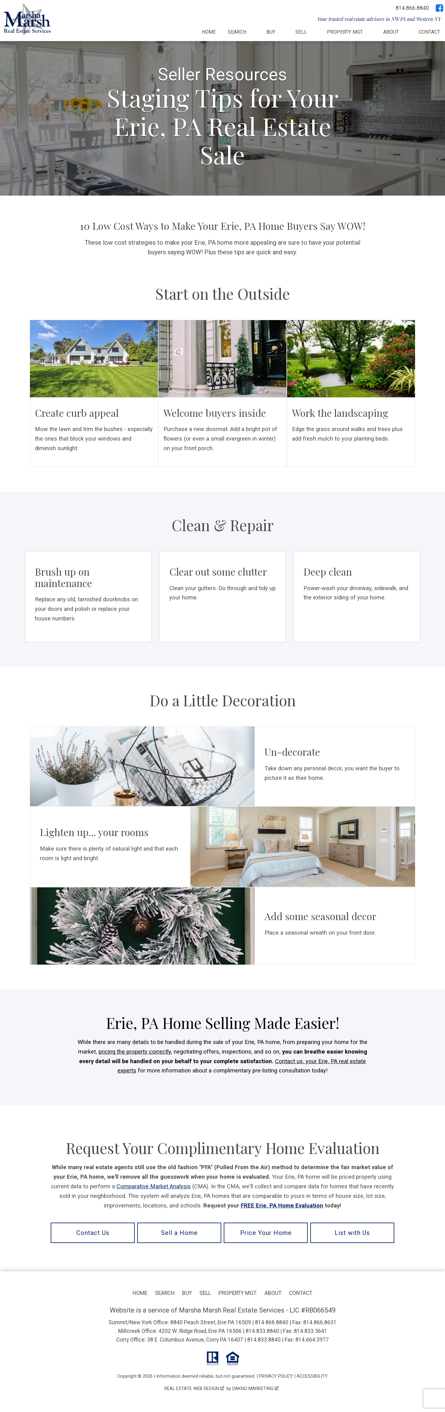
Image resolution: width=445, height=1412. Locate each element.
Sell (205, 1293)
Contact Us (92, 1233)
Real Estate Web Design (194, 1388)
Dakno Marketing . (255, 1388)
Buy (187, 1293)
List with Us (352, 1233)
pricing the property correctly (135, 1051)
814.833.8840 (262, 1331)
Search (165, 1293)
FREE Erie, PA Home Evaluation (282, 1205)
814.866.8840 (271, 1322)
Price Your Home (266, 1233)
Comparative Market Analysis (154, 1186)
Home (209, 32)
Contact (429, 32)
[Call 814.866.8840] (412, 8)
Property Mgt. (237, 1293)
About (273, 1293)
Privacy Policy (276, 1376)
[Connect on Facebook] (439, 8)
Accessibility (312, 1376)
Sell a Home (179, 1233)
